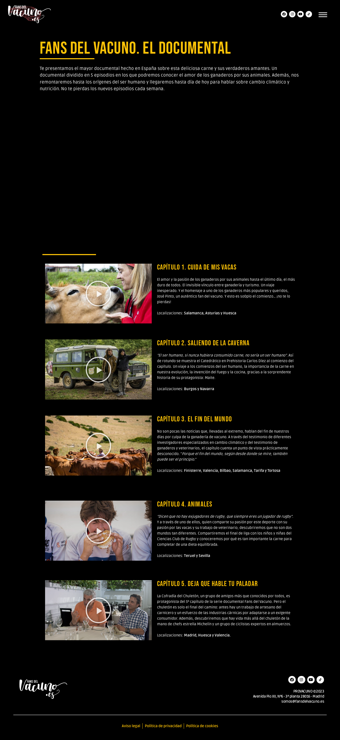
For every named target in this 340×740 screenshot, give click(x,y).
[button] (98, 293)
